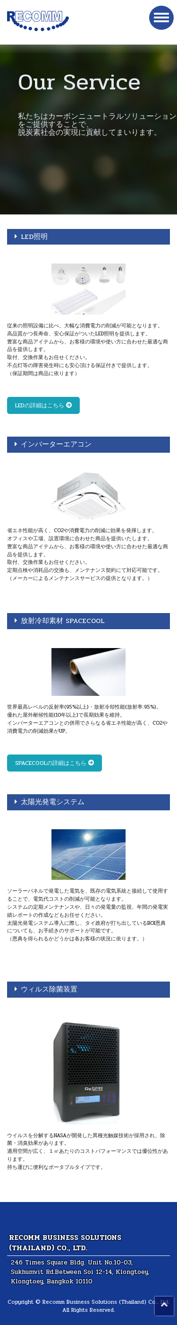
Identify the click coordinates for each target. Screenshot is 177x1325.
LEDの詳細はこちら (43, 405)
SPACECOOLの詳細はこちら (54, 763)
